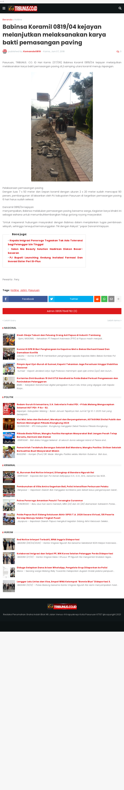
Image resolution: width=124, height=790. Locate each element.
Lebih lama (114, 320)
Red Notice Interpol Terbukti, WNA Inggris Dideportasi (48, 539)
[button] (4, 8)
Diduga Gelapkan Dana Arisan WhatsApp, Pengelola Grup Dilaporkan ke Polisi (62, 567)
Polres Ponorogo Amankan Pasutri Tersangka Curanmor (50, 500)
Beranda (7, 19)
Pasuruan (34, 290)
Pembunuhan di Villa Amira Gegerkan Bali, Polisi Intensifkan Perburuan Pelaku (62, 486)
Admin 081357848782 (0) (62, 311)
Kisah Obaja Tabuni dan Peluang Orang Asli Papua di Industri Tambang (59, 335)
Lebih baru (10, 320)
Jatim (23, 290)
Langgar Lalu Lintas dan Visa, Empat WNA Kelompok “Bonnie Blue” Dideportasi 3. (64, 581)
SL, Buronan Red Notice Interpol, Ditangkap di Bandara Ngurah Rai (55, 472)
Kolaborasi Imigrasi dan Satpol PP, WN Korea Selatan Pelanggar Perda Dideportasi (65, 553)
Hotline (18, 19)
